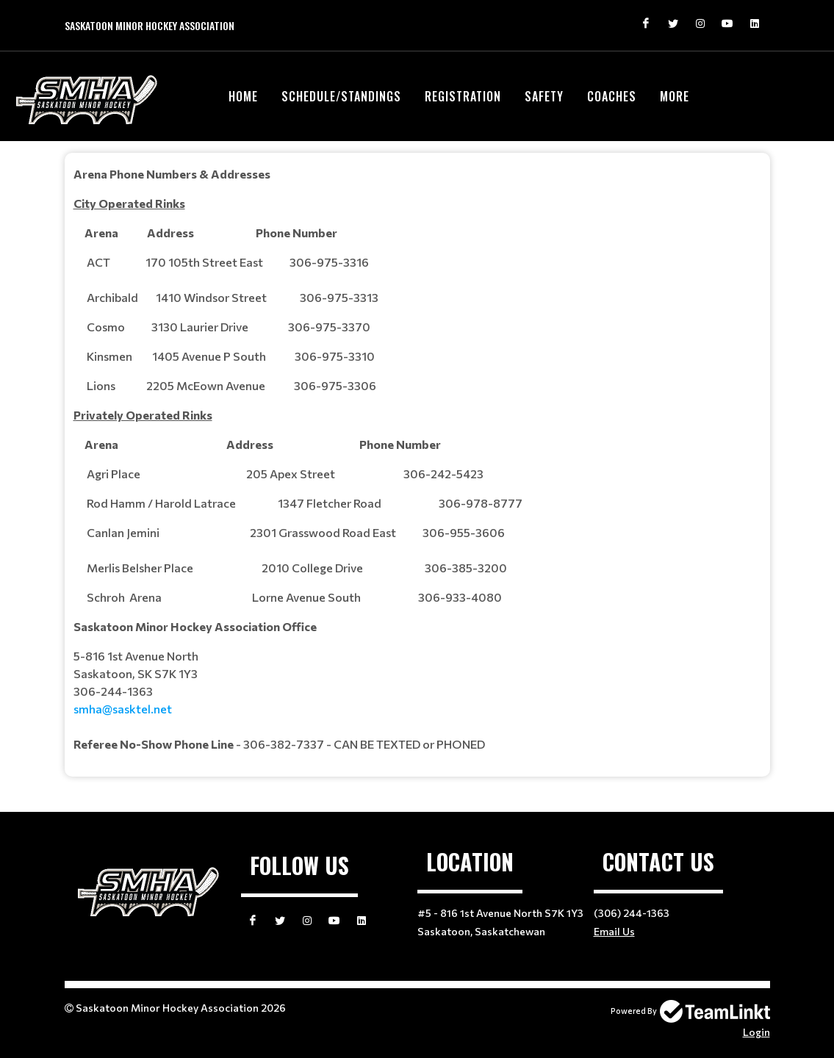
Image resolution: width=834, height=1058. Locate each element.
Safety (544, 96)
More (674, 96)
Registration (463, 96)
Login (756, 1032)
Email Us (614, 931)
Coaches (611, 96)
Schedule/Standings (341, 96)
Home (243, 96)
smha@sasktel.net (122, 709)
